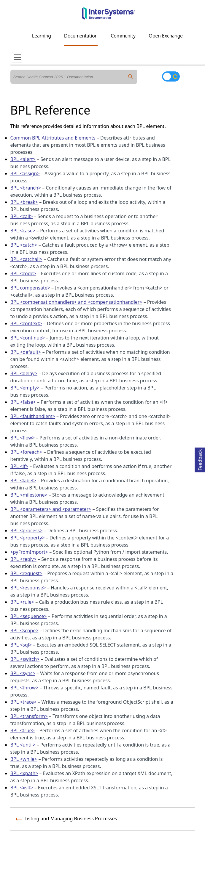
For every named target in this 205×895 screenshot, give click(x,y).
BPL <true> (22, 730)
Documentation (81, 36)
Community (123, 36)
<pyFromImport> (29, 552)
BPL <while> (23, 759)
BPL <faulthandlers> (32, 416)
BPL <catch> (23, 245)
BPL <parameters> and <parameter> (50, 509)
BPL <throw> (24, 687)
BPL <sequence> (28, 616)
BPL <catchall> (26, 259)
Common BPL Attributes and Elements (53, 137)
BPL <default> (25, 352)
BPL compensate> (30, 287)
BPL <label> (23, 480)
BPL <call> (21, 216)
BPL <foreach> (26, 452)
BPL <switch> (25, 659)
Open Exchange (166, 36)
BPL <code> (23, 273)
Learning (41, 36)
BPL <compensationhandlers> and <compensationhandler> (76, 302)
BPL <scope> (24, 630)
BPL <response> (28, 587)
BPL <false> (23, 402)
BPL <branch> (25, 187)
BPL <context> (26, 323)
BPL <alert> (23, 159)
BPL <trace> (23, 702)
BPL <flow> (22, 437)
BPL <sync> (22, 673)
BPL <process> (26, 530)
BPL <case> (22, 230)
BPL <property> (27, 537)
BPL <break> (24, 202)
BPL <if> (19, 466)
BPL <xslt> (21, 787)
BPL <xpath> (24, 773)
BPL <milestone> (28, 495)
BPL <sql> (21, 644)
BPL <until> (23, 744)
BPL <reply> (23, 559)
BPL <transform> (29, 716)
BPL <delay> (23, 373)
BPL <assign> (25, 173)
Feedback (200, 459)
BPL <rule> (22, 602)
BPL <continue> (27, 337)
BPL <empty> (25, 387)
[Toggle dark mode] (171, 76)
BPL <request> (26, 573)
